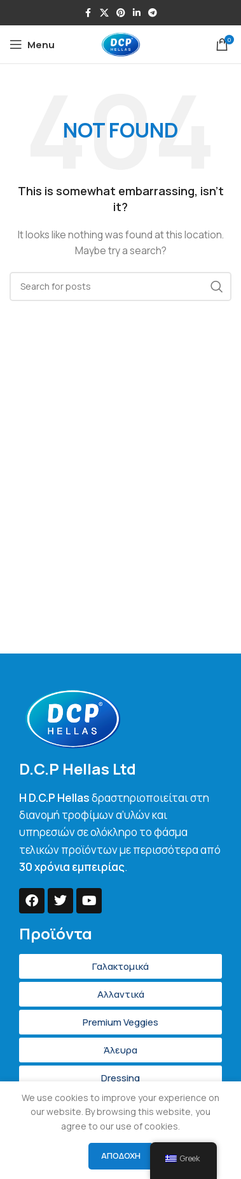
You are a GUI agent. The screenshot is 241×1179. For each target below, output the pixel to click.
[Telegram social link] (152, 13)
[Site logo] (120, 43)
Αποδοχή (121, 1155)
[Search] (120, 286)
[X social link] (104, 13)
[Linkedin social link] (136, 13)
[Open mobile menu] (32, 44)
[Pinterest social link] (121, 13)
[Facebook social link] (88, 13)
